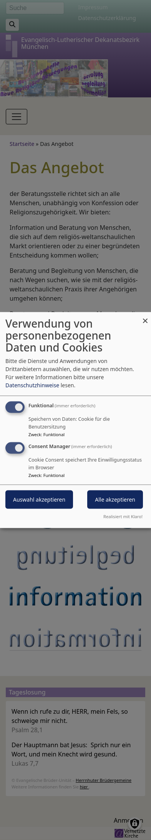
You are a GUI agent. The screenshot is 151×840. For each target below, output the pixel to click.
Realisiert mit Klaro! (123, 516)
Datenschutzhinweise (32, 385)
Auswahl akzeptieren (39, 499)
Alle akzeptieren (115, 499)
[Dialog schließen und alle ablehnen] (145, 317)
